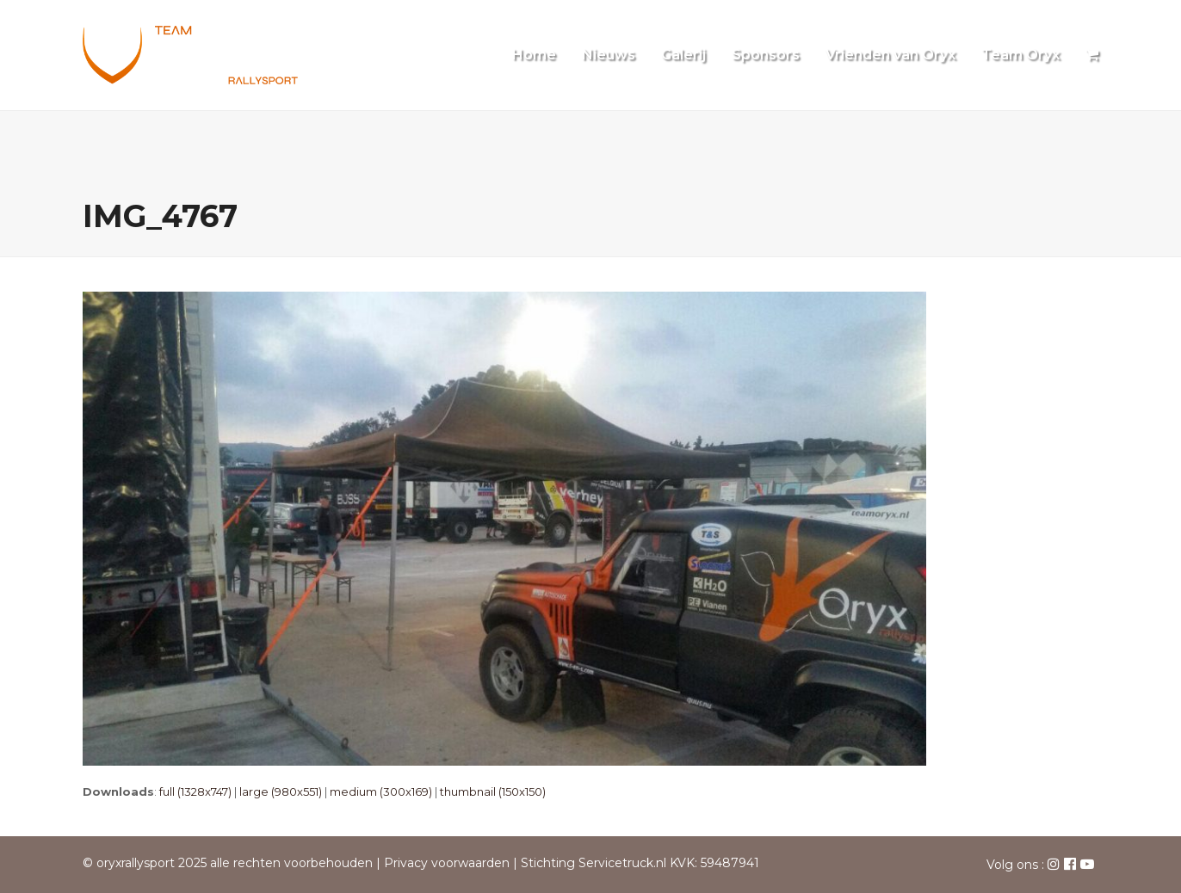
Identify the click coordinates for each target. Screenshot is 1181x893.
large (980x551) (280, 791)
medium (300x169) (381, 791)
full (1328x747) (195, 791)
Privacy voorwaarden (447, 863)
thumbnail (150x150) (493, 791)
